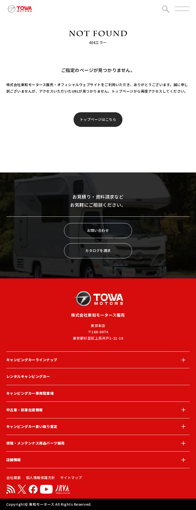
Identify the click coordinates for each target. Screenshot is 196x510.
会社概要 (13, 477)
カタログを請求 (98, 250)
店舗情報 (98, 460)
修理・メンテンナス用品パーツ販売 (98, 443)
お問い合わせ (98, 230)
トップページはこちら (98, 119)
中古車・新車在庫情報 (98, 410)
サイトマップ (71, 477)
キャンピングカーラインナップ (98, 360)
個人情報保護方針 (40, 477)
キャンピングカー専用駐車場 (30, 393)
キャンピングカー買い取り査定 (98, 426)
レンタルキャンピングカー (28, 376)
